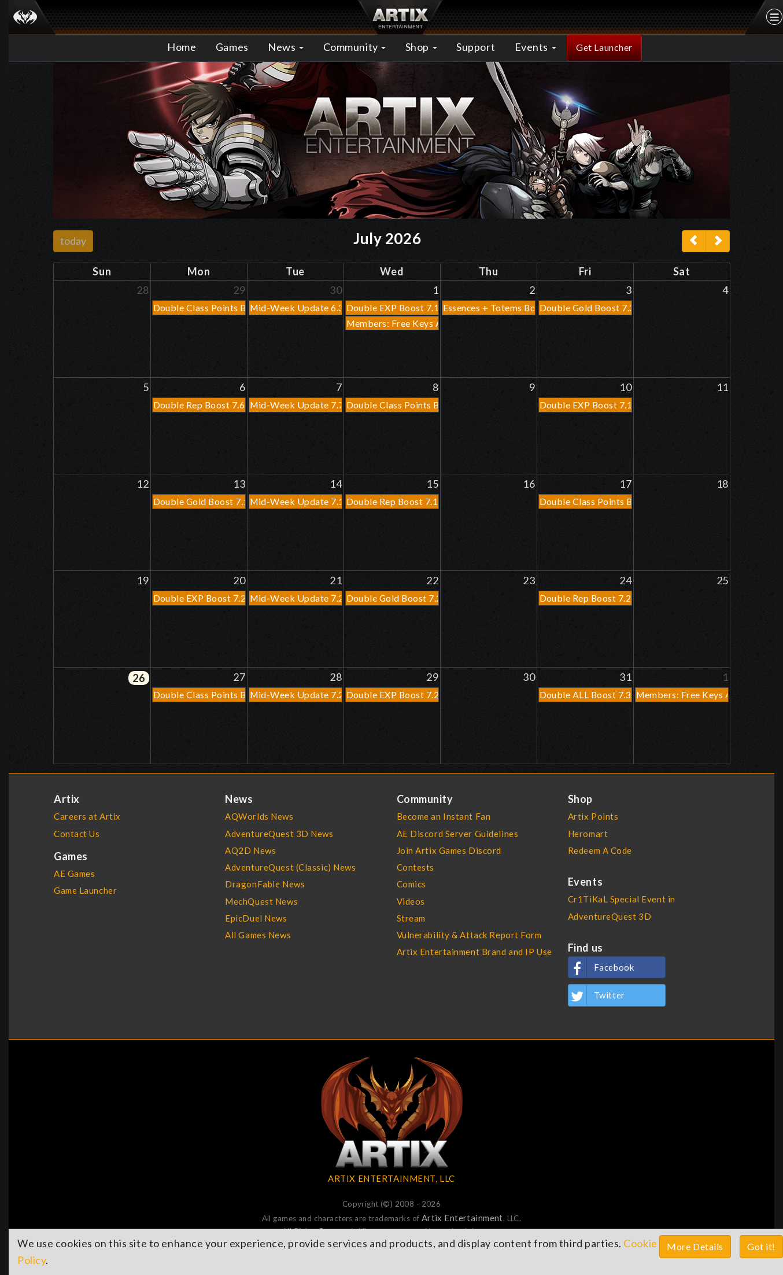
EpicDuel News (256, 918)
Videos (411, 901)
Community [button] (354, 46)
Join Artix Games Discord (449, 850)
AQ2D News (250, 850)
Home (181, 46)
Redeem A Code (600, 850)
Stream (411, 918)
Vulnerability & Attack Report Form (469, 935)
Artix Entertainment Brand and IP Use (474, 951)
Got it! (761, 1246)
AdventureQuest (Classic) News (290, 867)
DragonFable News (265, 884)
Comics (411, 884)
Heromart (588, 833)
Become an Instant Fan (444, 816)
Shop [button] (421, 46)
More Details (695, 1246)
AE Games (74, 873)
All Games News (258, 935)
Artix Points (593, 816)
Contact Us (77, 833)
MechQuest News (261, 901)
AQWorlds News (259, 816)
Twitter (596, 995)
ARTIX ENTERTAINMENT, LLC (391, 1178)
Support (475, 46)
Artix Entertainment (462, 1218)
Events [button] (535, 46)
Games (232, 46)
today (73, 240)
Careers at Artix (87, 816)
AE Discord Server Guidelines (458, 833)
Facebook (601, 967)
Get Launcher (604, 47)
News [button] (286, 46)
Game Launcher (85, 890)
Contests (416, 867)
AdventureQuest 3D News (279, 833)
